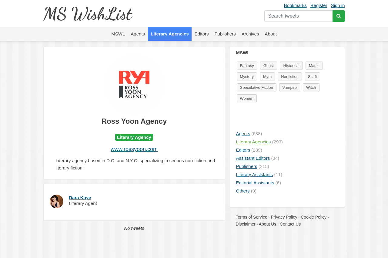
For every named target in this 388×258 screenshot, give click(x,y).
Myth (267, 76)
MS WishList (87, 13)
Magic (314, 65)
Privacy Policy (284, 217)
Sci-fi (312, 76)
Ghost (268, 65)
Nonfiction (290, 76)
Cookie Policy (313, 217)
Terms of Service (251, 217)
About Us (267, 224)
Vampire (290, 87)
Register (318, 5)
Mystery (247, 76)
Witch (311, 87)
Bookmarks (295, 5)
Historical (291, 65)
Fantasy (247, 65)
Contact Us (290, 224)
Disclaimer (246, 224)
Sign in (338, 5)
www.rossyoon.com (134, 149)
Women (247, 98)
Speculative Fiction (256, 87)
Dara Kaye (80, 197)
